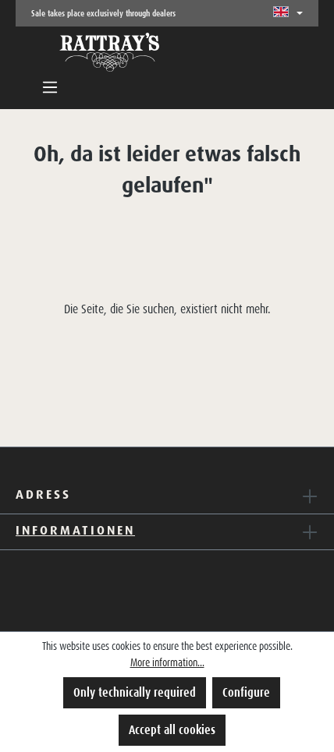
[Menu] (50, 87)
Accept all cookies (172, 729)
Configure (246, 692)
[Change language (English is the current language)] (288, 13)
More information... (167, 662)
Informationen (75, 530)
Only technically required (134, 692)
